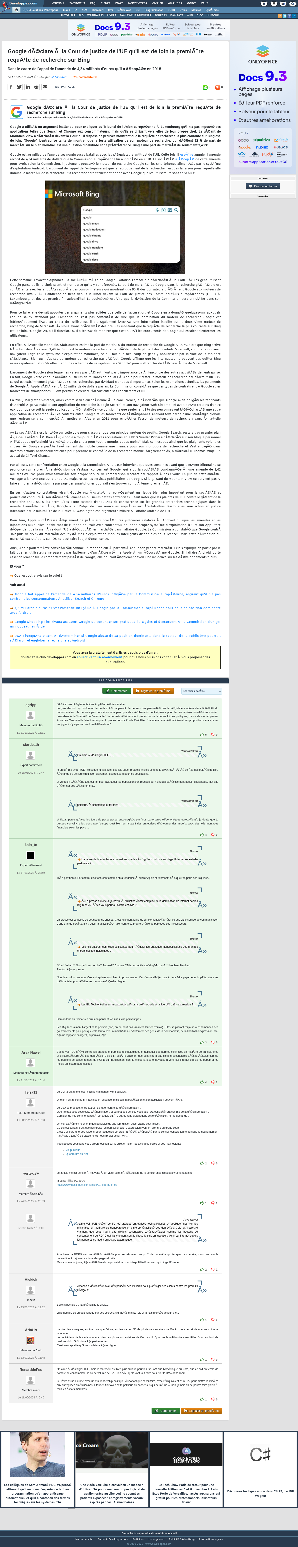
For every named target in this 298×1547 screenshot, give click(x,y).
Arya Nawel (30, 1061)
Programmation (154, 10)
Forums (58, 3)
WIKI (190, 15)
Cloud (66, 10)
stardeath (31, 753)
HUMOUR (213, 15)
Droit (191, 3)
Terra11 (31, 1100)
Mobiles (196, 10)
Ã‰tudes (175, 3)
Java (110, 10)
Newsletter (137, 3)
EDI (138, 10)
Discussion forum (263, 186)
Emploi (157, 3)
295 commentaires (85, 80)
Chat (118, 3)
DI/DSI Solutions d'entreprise (40, 10)
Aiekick (31, 1288)
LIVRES (111, 15)
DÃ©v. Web (124, 10)
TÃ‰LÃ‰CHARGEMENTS (135, 15)
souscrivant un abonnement (99, 660)
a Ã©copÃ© (184, 162)
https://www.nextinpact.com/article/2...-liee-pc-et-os (87, 1193)
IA (75, 10)
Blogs (105, 3)
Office (183, 10)
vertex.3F (31, 1182)
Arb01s (31, 1338)
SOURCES (160, 15)
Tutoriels (77, 3)
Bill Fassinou (58, 80)
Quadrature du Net (77, 1162)
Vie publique (73, 1158)
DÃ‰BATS (176, 15)
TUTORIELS (68, 15)
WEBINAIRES (95, 15)
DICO (199, 15)
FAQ (93, 3)
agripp (31, 713)
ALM (84, 10)
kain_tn (31, 853)
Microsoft (97, 10)
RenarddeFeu (31, 1378)
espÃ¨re (186, 157)
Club (204, 3)
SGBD (171, 10)
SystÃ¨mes (212, 10)
